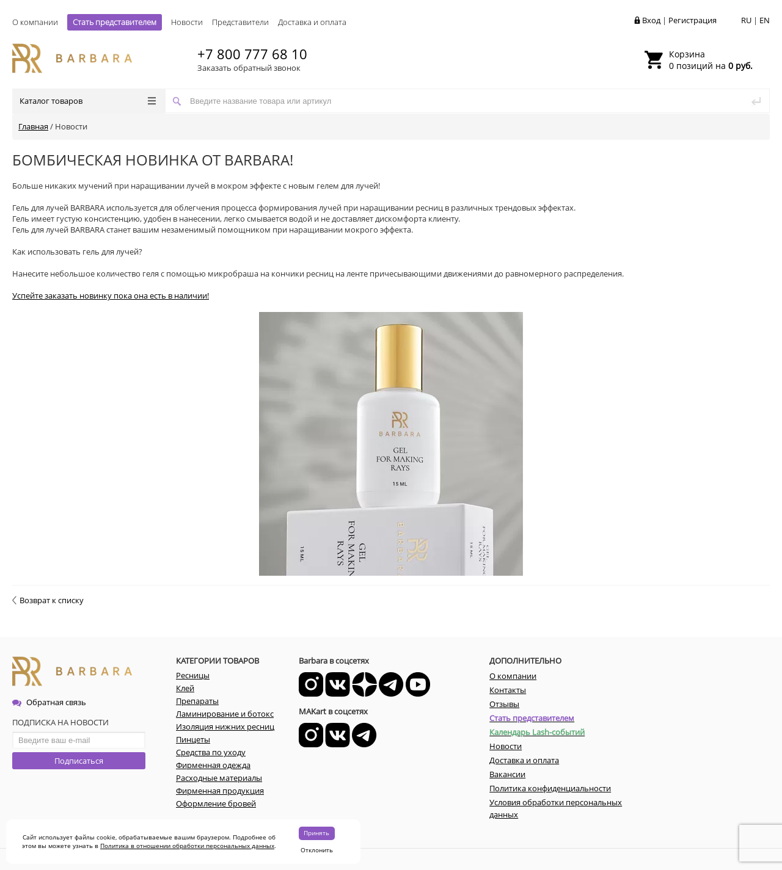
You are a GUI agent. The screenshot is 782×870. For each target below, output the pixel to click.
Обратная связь (49, 702)
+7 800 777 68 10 (252, 54)
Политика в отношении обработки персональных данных (187, 845)
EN (764, 20)
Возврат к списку (48, 600)
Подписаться (78, 760)
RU (746, 20)
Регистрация (692, 20)
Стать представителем (114, 21)
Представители (240, 21)
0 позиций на (711, 59)
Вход (651, 20)
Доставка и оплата (312, 21)
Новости (187, 21)
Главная (33, 126)
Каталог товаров (88, 100)
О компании (35, 21)
